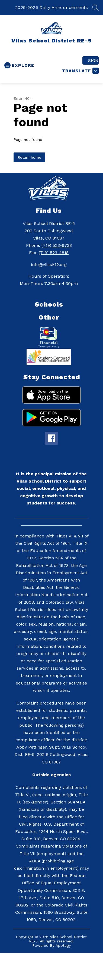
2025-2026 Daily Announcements (51, 7)
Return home (29, 157)
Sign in (93, 60)
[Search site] (95, 7)
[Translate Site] (79, 70)
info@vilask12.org (49, 264)
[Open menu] (19, 65)
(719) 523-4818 (54, 252)
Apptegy (63, 945)
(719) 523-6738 (56, 245)
